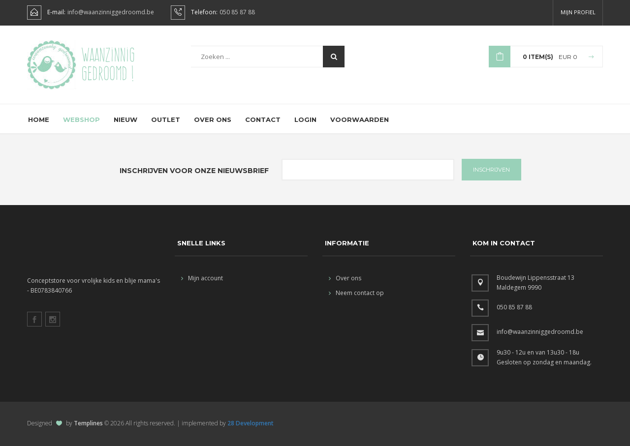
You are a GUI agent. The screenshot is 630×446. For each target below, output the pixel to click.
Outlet (165, 119)
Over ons (212, 119)
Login (305, 119)
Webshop (81, 119)
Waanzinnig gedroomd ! (108, 64)
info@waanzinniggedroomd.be (110, 12)
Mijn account (202, 278)
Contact (263, 119)
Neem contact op (356, 293)
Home (38, 119)
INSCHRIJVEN (491, 169)
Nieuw (125, 119)
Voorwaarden (359, 119)
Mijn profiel (578, 12)
